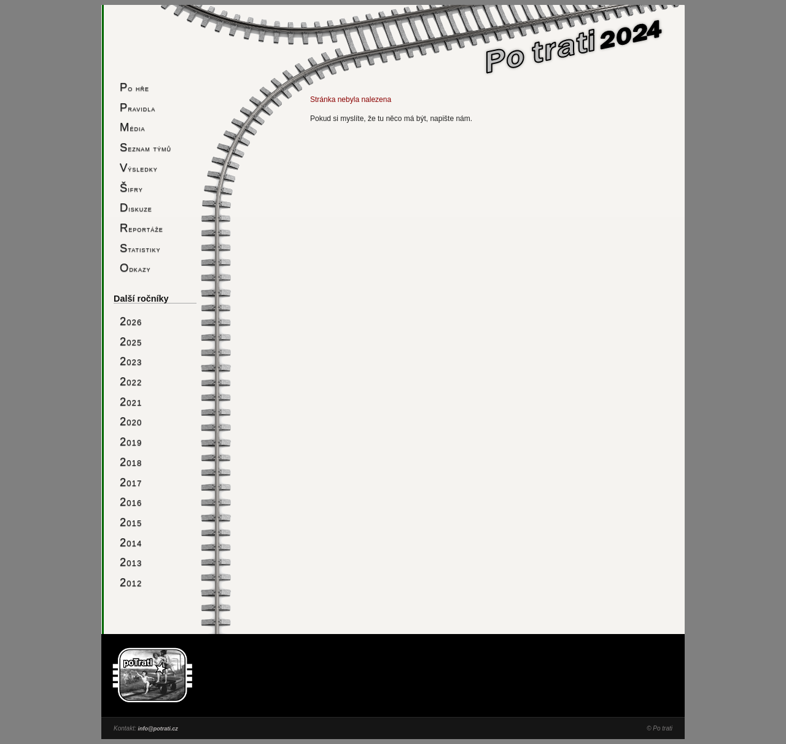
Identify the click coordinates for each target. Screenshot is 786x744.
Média (132, 126)
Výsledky (139, 167)
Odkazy (135, 267)
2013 (131, 561)
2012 (131, 582)
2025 (131, 341)
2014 (131, 542)
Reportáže (141, 227)
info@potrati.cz (157, 729)
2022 (131, 381)
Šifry (131, 187)
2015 (131, 521)
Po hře (134, 86)
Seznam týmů (145, 147)
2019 (131, 441)
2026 (131, 321)
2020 (131, 421)
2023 (131, 360)
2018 (131, 461)
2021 (131, 401)
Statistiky (140, 247)
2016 (131, 501)
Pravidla (137, 107)
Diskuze (136, 207)
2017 (131, 482)
